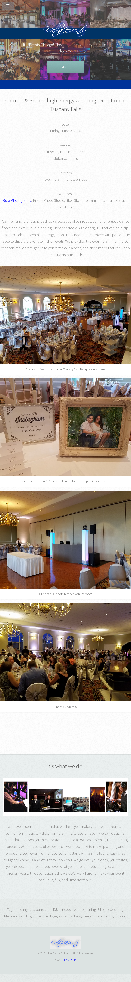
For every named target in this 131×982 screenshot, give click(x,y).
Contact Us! (65, 67)
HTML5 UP (70, 960)
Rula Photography (17, 200)
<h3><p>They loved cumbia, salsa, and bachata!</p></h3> (88, 729)
